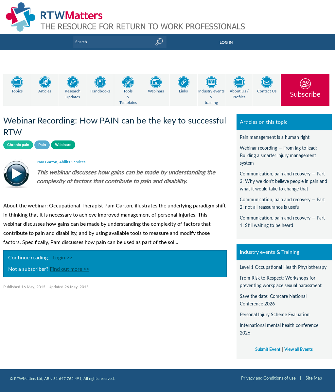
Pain (42, 145)
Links (183, 91)
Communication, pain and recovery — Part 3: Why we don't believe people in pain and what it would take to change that (283, 181)
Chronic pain (18, 145)
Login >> (62, 257)
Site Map (314, 378)
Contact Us (266, 91)
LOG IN (226, 42)
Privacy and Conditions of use (268, 378)
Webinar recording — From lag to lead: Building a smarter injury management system (278, 156)
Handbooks (100, 91)
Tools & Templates (128, 97)
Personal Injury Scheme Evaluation (274, 314)
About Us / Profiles (239, 94)
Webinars (156, 91)
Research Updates (72, 94)
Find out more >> (69, 269)
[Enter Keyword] (120, 42)
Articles (44, 91)
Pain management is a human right (274, 137)
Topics (17, 91)
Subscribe (305, 94)
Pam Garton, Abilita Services (61, 162)
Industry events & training (211, 97)
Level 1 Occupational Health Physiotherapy (283, 267)
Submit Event (267, 349)
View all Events (298, 349)
